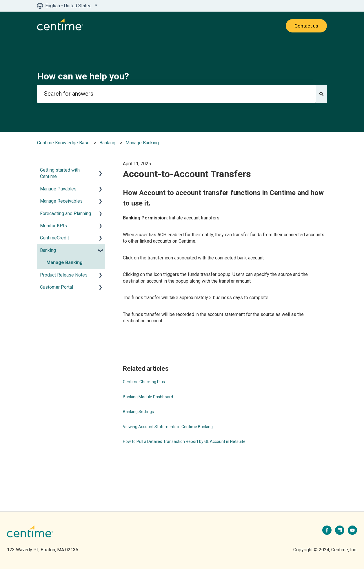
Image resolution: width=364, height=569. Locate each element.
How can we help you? (83, 76)
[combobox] (176, 94)
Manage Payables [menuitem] (58, 189)
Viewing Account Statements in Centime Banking (168, 426)
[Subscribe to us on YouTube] (352, 530)
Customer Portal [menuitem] (56, 287)
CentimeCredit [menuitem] (54, 238)
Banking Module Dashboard (148, 397)
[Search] (321, 94)
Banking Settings (138, 411)
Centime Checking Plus (144, 381)
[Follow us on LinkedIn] (339, 530)
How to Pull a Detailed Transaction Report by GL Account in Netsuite (184, 441)
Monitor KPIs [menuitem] (53, 225)
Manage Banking (142, 143)
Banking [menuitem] (48, 250)
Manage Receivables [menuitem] (61, 201)
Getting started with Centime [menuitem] (60, 173)
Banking (107, 143)
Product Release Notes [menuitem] (64, 275)
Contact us (306, 26)
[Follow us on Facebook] (327, 530)
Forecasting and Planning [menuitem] (65, 213)
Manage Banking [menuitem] (64, 262)
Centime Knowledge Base (63, 143)
